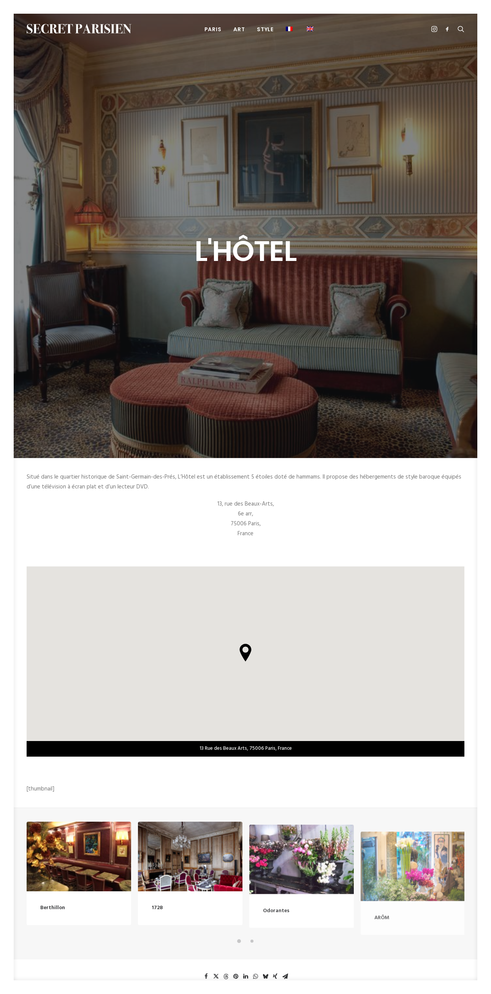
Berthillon (52, 646)
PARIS (213, 29)
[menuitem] (213, 29)
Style (265, 29)
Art (239, 29)
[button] (311, 29)
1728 (157, 662)
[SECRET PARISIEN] (79, 28)
